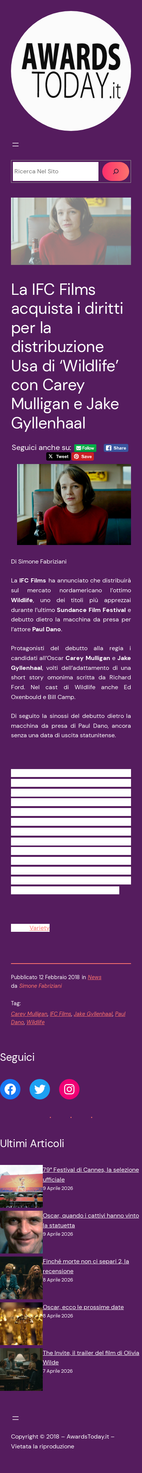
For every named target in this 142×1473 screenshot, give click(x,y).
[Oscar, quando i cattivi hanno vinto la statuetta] (21, 1234)
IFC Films (60, 1014)
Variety (40, 928)
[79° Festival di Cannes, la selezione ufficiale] (21, 1188)
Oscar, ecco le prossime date (83, 1307)
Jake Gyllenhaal (93, 1014)
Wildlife (36, 1022)
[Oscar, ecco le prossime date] (21, 1325)
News (94, 977)
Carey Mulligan (29, 1014)
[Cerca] (115, 171)
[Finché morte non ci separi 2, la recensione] (21, 1279)
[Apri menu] (15, 144)
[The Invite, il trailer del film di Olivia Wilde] (21, 1371)
